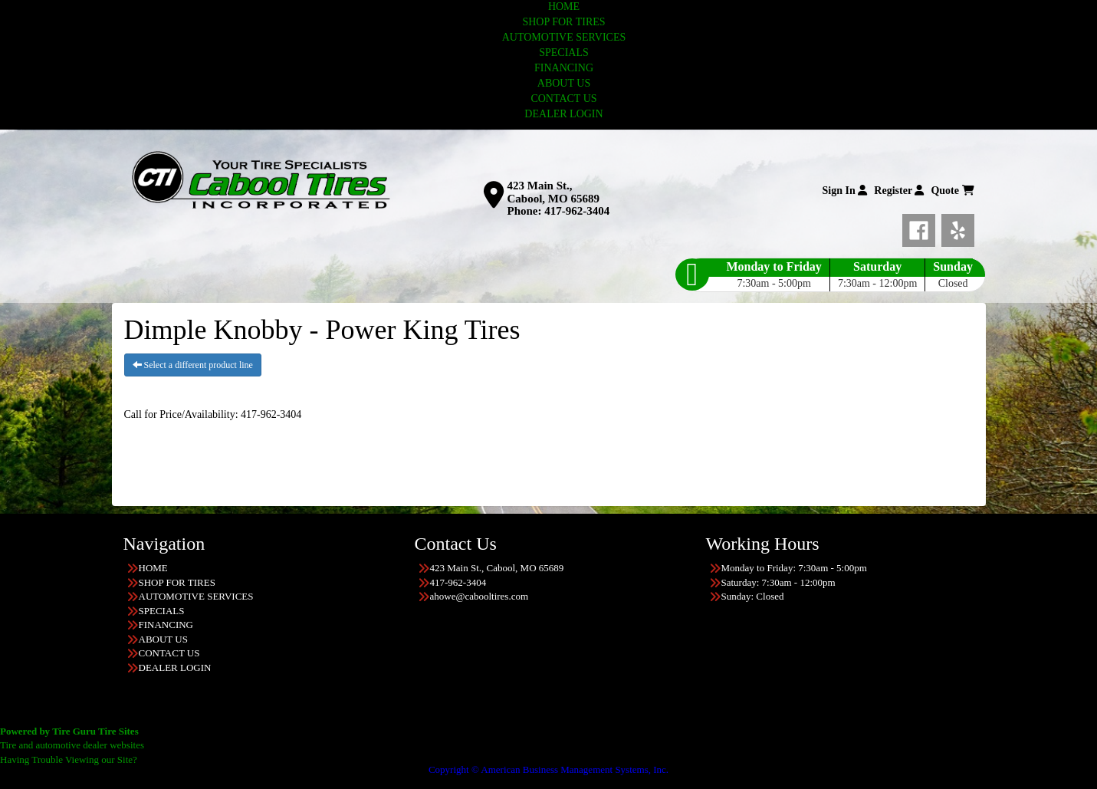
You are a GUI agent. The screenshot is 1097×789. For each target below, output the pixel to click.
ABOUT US (563, 83)
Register (899, 190)
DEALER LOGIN (563, 114)
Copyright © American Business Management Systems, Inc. (548, 769)
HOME (564, 6)
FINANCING (563, 68)
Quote (952, 190)
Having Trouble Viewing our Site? (68, 759)
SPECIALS (564, 52)
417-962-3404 (576, 211)
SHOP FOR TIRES (563, 22)
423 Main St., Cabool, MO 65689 (553, 192)
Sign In (845, 190)
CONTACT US (563, 98)
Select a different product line (193, 365)
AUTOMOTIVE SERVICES (564, 37)
